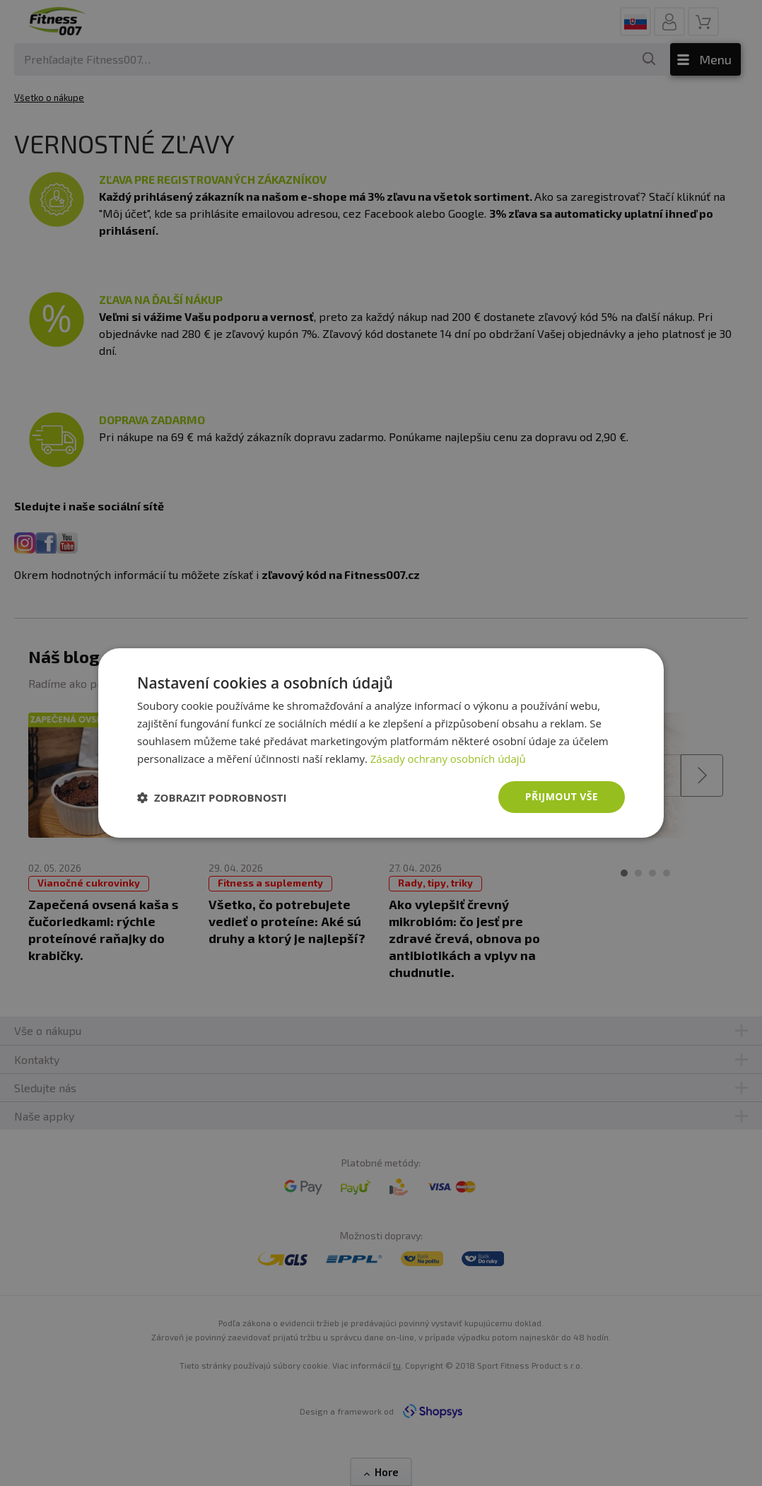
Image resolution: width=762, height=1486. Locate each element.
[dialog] (381, 743)
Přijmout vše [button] (561, 796)
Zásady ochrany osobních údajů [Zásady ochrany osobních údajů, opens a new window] (448, 758)
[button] (212, 797)
